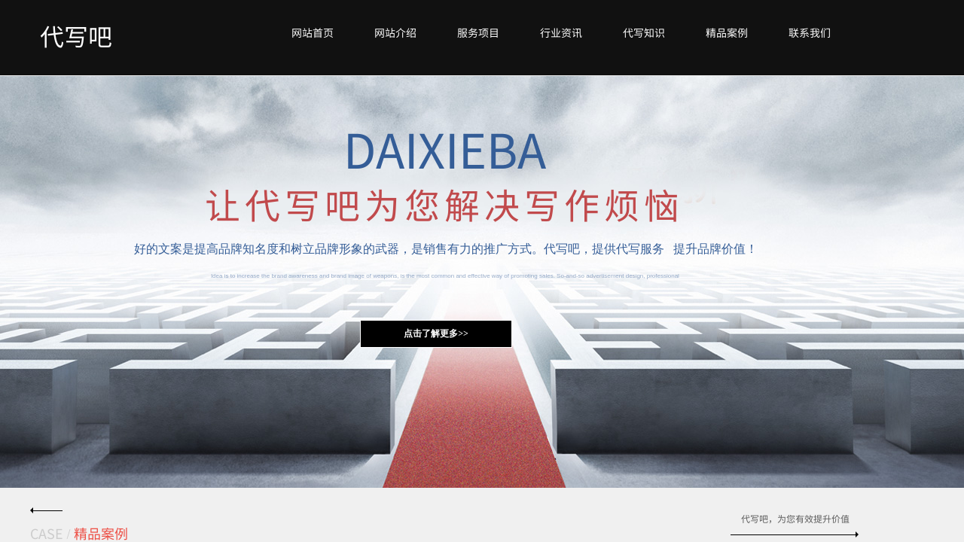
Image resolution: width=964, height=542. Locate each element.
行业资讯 (561, 32)
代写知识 (644, 32)
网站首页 (312, 32)
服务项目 (478, 32)
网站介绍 (395, 32)
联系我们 (810, 32)
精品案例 (727, 32)
